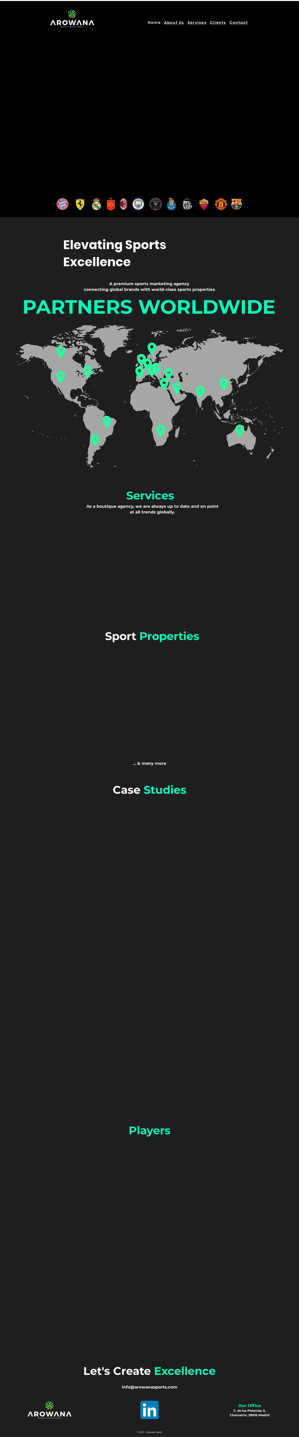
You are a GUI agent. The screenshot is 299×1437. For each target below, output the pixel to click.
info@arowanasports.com (149, 1387)
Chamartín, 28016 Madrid (249, 1415)
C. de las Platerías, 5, (249, 1411)
